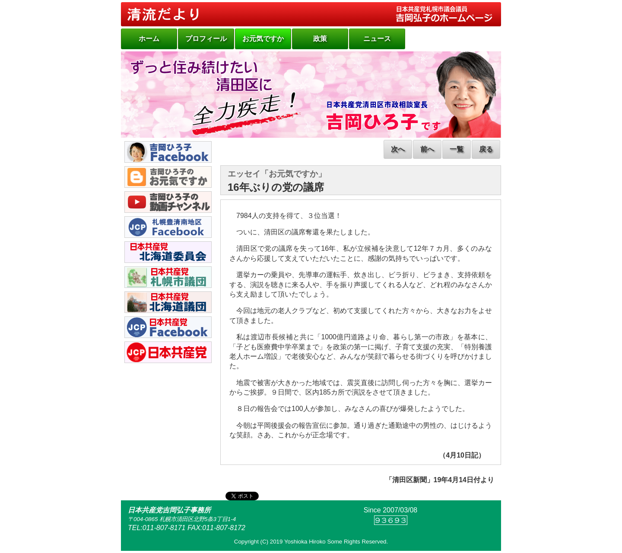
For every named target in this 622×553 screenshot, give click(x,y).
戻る (486, 149)
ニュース (377, 38)
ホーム (149, 38)
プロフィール (206, 38)
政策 (320, 38)
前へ (427, 149)
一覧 (456, 149)
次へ (398, 149)
